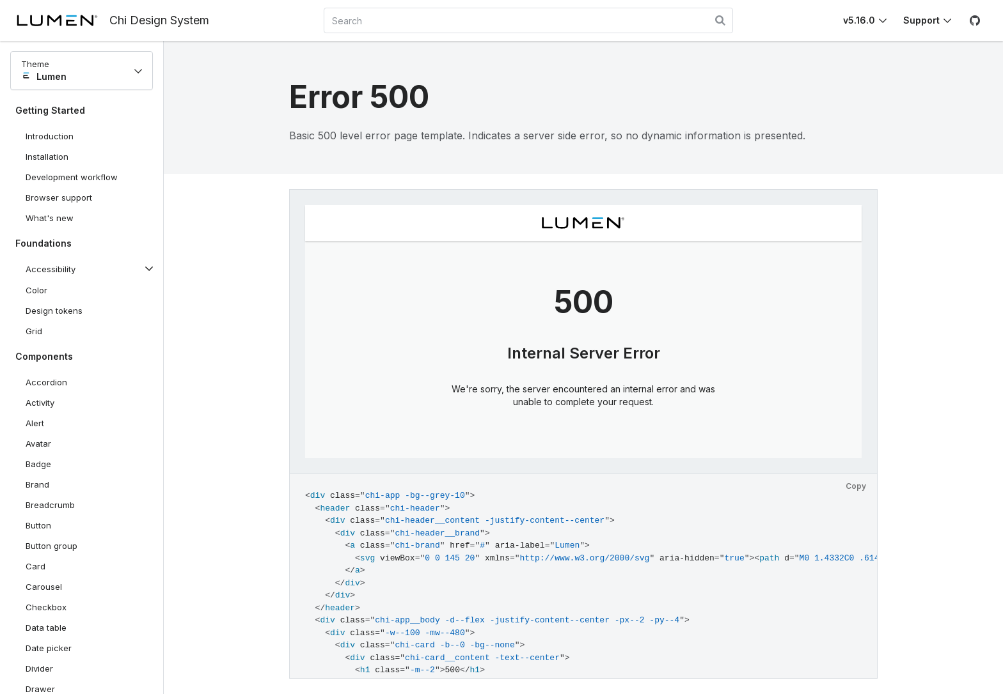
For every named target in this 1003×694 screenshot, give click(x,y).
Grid (34, 331)
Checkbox (46, 607)
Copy (856, 486)
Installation (47, 156)
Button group (51, 546)
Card (35, 566)
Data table (46, 627)
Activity (40, 402)
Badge (38, 464)
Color (36, 290)
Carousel (44, 587)
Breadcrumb (50, 505)
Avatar (38, 443)
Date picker (49, 648)
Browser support (59, 197)
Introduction (50, 136)
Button (47, 528)
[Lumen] (62, 20)
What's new (50, 218)
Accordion (46, 382)
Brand (37, 484)
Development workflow (72, 177)
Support (921, 20)
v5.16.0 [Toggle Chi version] (859, 20)
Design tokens (54, 310)
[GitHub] (975, 20)
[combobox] (528, 20)
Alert (35, 423)
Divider (39, 668)
